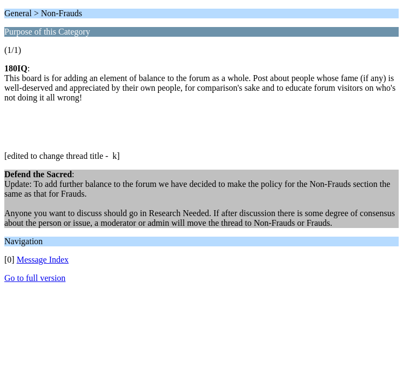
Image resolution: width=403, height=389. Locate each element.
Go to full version (34, 278)
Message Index (43, 259)
